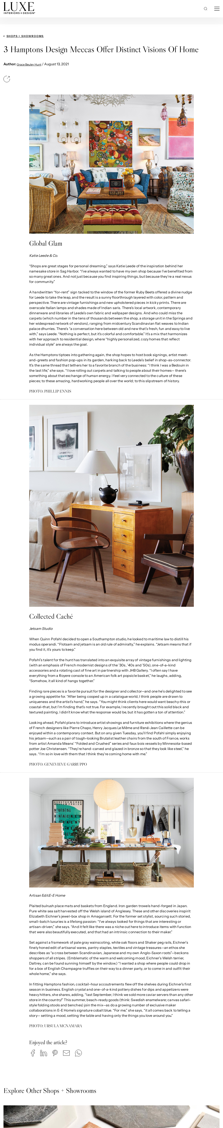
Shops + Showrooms (25, 36)
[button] (33, 1053)
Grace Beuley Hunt (29, 64)
